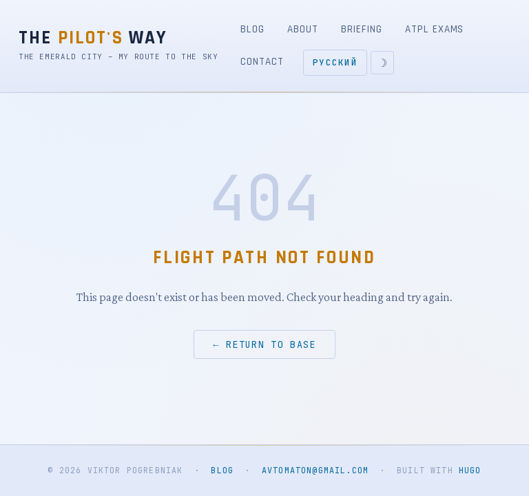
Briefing (361, 29)
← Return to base (264, 344)
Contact (261, 61)
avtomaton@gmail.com (315, 470)
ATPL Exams (434, 29)
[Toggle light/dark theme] (382, 62)
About (302, 29)
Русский (335, 62)
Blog (252, 29)
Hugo (470, 470)
